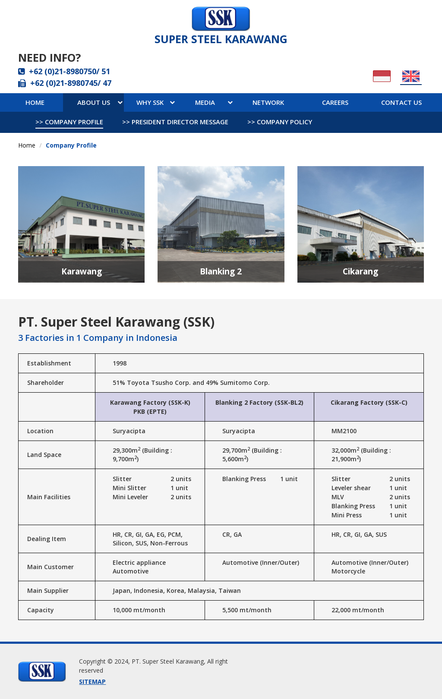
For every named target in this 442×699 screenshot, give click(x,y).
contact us (401, 102)
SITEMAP (92, 681)
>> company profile (69, 121)
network (268, 102)
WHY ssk (155, 102)
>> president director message (175, 121)
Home (34, 102)
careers (335, 102)
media (214, 102)
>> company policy (279, 121)
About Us (100, 102)
